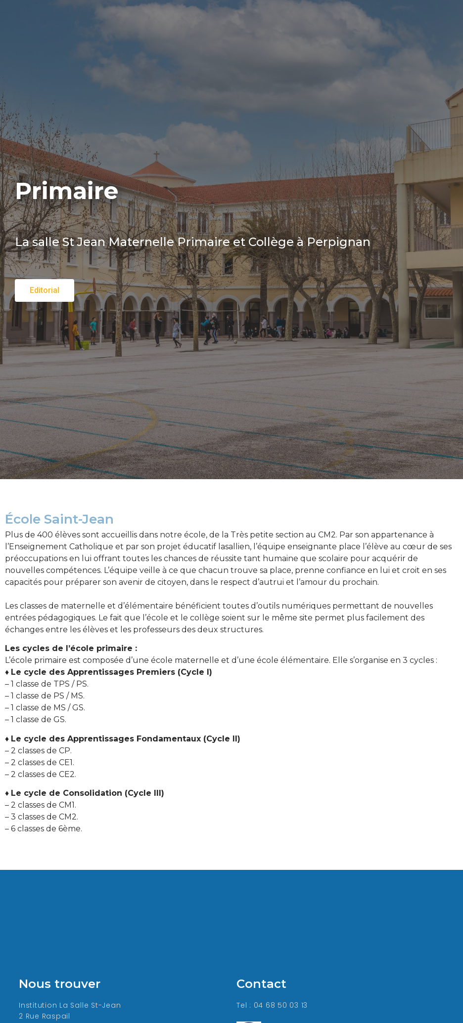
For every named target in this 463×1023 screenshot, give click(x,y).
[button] (44, 290)
